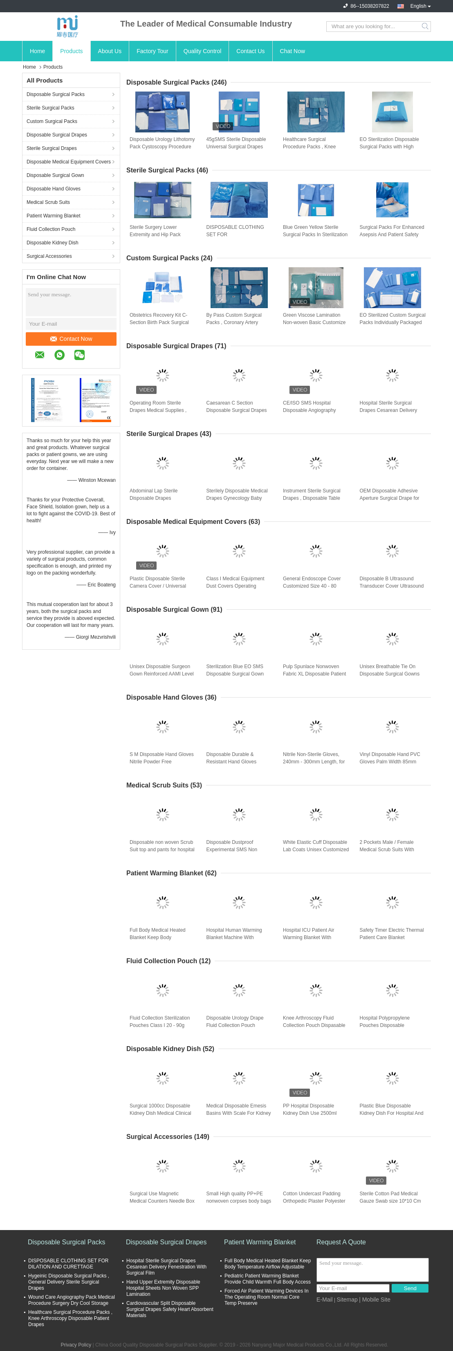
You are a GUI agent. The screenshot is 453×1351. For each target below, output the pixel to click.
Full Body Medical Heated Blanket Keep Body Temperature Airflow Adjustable (158, 937)
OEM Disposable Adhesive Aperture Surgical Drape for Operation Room (389, 498)
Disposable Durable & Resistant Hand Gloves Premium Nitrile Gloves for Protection (235, 762)
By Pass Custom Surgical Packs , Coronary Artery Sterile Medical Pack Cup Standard (234, 322)
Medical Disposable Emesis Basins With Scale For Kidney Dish (238, 1113)
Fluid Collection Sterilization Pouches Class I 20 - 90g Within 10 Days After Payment (162, 1025)
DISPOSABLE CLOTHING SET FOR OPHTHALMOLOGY (235, 234)
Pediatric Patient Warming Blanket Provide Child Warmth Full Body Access (267, 1279)
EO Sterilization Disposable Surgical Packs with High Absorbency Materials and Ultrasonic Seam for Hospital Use (391, 147)
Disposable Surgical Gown (55, 175)
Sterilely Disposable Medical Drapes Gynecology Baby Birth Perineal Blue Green (237, 498)
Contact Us (250, 51)
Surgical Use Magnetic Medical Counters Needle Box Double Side (162, 1201)
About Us (110, 51)
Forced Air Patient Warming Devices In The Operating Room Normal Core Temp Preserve (266, 1297)
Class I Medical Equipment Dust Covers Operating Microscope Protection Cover (237, 586)
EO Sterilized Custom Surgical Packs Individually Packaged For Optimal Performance (393, 322)
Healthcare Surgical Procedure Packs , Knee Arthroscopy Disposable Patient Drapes (309, 147)
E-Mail (324, 1299)
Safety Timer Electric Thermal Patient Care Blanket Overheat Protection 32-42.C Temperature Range (392, 937)
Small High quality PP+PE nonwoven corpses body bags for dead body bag (238, 1201)
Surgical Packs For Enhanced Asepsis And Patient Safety (392, 230)
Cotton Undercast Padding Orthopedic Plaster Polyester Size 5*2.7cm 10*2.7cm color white (314, 1201)
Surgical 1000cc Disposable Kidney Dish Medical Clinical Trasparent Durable (160, 1113)
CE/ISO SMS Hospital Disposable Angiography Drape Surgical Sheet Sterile (314, 410)
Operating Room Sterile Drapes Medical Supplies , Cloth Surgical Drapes (158, 410)
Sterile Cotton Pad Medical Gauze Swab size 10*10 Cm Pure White (390, 1201)
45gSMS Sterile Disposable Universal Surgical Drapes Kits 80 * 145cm (236, 146)
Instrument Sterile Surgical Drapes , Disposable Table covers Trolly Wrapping (312, 498)
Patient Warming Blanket (54, 216)
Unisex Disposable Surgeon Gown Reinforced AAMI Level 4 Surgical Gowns (162, 674)
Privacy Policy (76, 1345)
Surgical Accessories (49, 256)
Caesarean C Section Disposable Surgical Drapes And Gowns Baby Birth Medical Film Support (236, 410)
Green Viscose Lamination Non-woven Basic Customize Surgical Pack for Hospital (314, 322)
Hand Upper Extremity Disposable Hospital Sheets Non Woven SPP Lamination (163, 1288)
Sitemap (346, 1299)
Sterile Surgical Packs (50, 108)
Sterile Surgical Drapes (52, 148)
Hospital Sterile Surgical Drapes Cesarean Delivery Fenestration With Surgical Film (388, 410)
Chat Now (292, 51)
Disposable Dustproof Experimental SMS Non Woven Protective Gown (232, 849)
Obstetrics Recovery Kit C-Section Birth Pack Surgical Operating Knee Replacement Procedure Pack (162, 322)
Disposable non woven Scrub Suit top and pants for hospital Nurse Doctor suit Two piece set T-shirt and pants (162, 850)
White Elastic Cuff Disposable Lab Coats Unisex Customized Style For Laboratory (316, 849)
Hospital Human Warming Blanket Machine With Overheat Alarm (234, 937)
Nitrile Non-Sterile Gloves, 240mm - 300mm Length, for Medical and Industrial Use (314, 762)
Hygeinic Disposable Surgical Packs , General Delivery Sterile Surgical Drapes (68, 1282)
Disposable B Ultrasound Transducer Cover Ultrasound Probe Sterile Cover (392, 586)
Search (426, 26)
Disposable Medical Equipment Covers (69, 162)
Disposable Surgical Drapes (57, 135)
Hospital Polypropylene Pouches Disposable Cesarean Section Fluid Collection (385, 1025)
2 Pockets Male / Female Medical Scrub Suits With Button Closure (387, 849)
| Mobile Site (374, 1299)
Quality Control (203, 51)
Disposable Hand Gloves (54, 189)
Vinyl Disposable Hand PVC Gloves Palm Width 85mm (390, 758)
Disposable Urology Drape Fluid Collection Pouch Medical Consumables (235, 1025)
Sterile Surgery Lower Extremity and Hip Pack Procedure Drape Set (155, 234)
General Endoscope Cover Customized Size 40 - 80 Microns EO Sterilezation (312, 586)
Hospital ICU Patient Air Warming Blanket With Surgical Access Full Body (311, 937)
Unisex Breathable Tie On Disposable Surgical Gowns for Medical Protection (390, 674)
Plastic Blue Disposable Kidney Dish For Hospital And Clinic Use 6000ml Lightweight (393, 1113)
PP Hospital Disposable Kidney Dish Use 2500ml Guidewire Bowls (309, 1113)
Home (37, 51)
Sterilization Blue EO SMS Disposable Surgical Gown (235, 670)
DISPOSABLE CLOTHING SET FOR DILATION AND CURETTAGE (68, 1264)
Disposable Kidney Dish (52, 243)
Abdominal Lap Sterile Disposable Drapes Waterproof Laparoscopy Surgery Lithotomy (156, 498)
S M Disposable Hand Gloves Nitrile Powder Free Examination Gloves (162, 762)
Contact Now (71, 339)
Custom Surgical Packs (52, 121)
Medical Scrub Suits (48, 202)
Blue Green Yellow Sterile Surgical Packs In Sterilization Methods (315, 234)
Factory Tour (152, 51)
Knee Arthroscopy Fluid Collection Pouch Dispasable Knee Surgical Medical (314, 1025)
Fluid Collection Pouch (51, 229)
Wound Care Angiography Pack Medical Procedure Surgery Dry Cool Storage (71, 1300)
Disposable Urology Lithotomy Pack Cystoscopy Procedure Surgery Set (162, 146)
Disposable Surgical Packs (56, 94)
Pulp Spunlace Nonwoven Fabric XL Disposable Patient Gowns (314, 674)
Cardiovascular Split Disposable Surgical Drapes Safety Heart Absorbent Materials (169, 1309)
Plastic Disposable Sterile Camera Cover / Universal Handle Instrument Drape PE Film (161, 586)
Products (71, 51)
